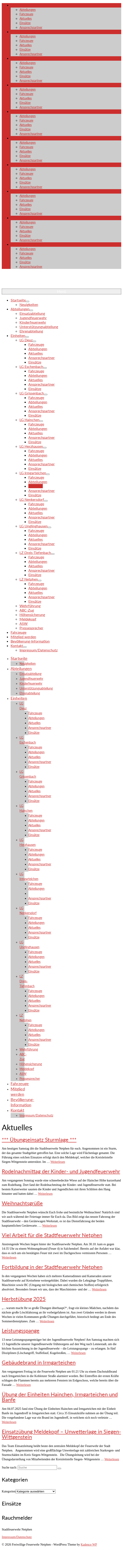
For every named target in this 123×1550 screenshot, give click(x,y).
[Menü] (61, 291)
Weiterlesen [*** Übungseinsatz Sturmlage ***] (58, 1161)
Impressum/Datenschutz (17, 1537)
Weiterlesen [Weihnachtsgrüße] (49, 1225)
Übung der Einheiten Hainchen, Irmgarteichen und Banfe (60, 1397)
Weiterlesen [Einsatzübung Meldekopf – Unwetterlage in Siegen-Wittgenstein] (111, 1459)
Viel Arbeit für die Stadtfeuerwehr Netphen (52, 1235)
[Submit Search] (59, 1468)
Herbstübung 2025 (24, 1299)
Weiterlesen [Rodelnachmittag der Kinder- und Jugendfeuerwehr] (45, 1193)
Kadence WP (89, 1544)
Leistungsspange (20, 1330)
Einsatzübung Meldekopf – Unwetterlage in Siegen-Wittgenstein (61, 1434)
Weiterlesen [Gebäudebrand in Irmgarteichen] (23, 1385)
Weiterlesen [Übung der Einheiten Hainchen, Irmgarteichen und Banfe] (9, 1422)
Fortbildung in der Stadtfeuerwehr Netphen (52, 1267)
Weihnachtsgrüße (22, 1203)
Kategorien (9, 1491)
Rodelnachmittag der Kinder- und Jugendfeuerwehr (61, 1171)
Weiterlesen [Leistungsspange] (78, 1353)
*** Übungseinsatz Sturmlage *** (39, 1139)
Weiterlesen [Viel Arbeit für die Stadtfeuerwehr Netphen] (9, 1257)
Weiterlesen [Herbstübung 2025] (47, 1321)
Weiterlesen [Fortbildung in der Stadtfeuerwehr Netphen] (99, 1289)
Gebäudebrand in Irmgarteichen (39, 1362)
